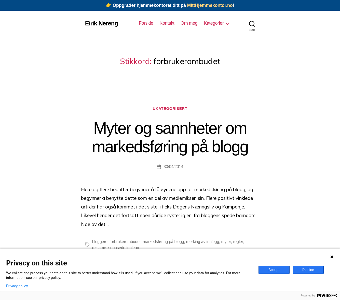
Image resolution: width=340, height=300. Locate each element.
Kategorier (214, 23)
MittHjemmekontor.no (210, 5)
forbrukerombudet (125, 241)
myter (226, 241)
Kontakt (167, 23)
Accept (274, 270)
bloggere (99, 241)
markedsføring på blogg (163, 241)
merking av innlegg (202, 241)
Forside (146, 23)
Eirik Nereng (101, 23)
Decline (308, 270)
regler (238, 241)
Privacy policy (17, 286)
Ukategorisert (170, 108)
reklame (99, 248)
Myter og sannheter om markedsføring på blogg (170, 137)
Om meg (189, 23)
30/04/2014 (173, 166)
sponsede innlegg (123, 248)
